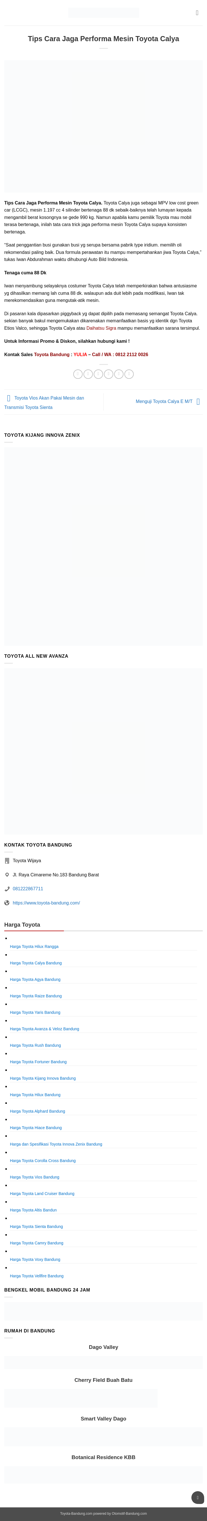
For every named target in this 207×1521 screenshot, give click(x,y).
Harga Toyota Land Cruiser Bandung (42, 1193)
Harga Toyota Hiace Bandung (36, 1127)
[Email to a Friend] (108, 374)
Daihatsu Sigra (101, 328)
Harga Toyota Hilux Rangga (34, 946)
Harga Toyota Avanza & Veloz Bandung (44, 1029)
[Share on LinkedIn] (129, 374)
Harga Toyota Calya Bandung (36, 963)
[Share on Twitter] (98, 374)
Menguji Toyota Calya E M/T (169, 401)
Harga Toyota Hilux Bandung (35, 1094)
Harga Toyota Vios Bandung (34, 1177)
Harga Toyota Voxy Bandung (35, 1259)
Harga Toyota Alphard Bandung (37, 1111)
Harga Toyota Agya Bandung (35, 979)
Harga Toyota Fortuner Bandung (38, 1062)
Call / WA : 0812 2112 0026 (120, 354)
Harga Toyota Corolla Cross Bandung (43, 1160)
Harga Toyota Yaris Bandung (35, 1012)
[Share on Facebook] (88, 374)
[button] (199, 13)
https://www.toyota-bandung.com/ (46, 903)
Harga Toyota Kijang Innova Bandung (43, 1078)
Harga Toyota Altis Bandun (33, 1210)
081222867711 (28, 888)
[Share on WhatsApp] (78, 374)
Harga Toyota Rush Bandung (35, 1045)
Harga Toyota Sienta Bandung (36, 1226)
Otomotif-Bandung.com (129, 1514)
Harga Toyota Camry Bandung (36, 1243)
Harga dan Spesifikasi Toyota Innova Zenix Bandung (56, 1144)
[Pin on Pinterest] (119, 374)
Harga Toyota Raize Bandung (36, 996)
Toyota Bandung (52, 354)
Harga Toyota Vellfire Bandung (37, 1276)
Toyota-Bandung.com (76, 1514)
